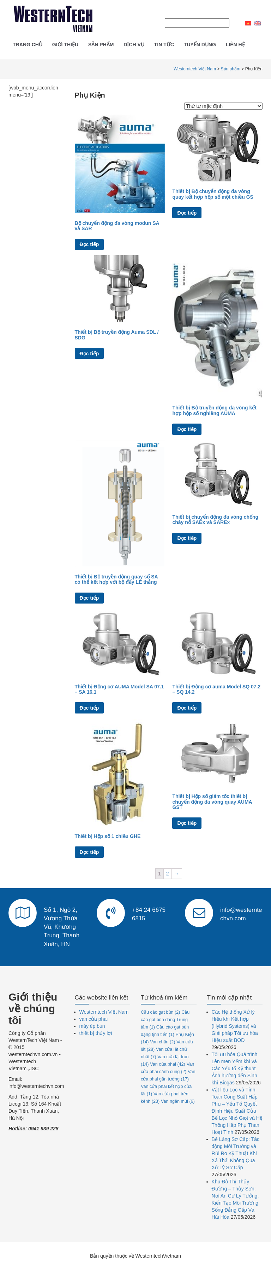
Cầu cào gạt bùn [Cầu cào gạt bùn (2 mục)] (160, 1012)
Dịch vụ (134, 44)
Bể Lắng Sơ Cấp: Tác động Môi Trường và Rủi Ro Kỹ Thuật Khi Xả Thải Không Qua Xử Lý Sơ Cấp (235, 1153)
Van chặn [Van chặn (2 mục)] (162, 1041)
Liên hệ (235, 44)
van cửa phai (93, 1019)
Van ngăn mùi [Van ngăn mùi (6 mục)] (178, 1101)
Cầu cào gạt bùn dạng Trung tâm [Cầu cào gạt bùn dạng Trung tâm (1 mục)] (165, 1020)
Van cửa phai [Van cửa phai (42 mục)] (167, 1064)
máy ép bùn (92, 1026)
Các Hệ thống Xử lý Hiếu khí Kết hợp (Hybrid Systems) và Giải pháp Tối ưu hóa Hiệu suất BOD (235, 1026)
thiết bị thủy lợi (95, 1033)
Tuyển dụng (200, 44)
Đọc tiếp (89, 244)
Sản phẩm (101, 44)
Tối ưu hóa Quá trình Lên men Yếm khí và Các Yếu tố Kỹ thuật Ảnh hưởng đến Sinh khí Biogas (235, 1068)
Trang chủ (27, 44)
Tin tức (164, 44)
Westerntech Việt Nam (104, 1012)
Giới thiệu (65, 44)
